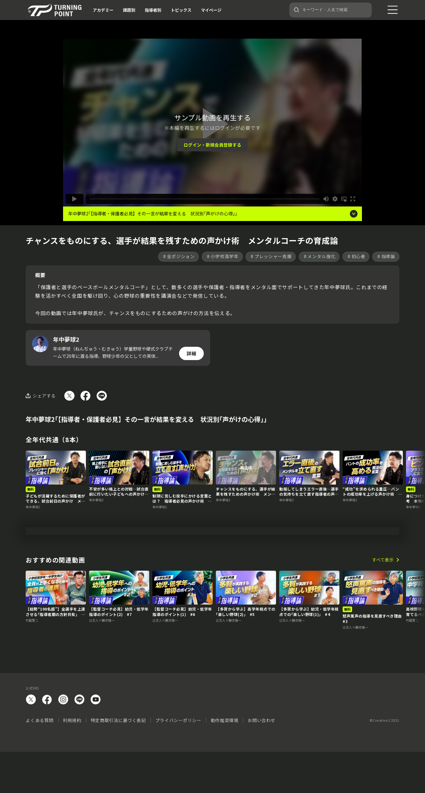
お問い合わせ (261, 761)
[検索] (296, 10)
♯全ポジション (178, 256)
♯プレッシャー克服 (271, 256)
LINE (79, 740)
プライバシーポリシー (178, 761)
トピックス (181, 10)
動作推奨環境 (224, 761)
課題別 (129, 10)
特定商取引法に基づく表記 (118, 761)
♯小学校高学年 (222, 256)
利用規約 (72, 761)
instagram (63, 740)
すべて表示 (383, 601)
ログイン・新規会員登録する (212, 145)
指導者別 (153, 10)
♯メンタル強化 (319, 256)
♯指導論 (386, 256)
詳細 (191, 353)
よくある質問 (39, 761)
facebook (47, 740)
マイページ (211, 10)
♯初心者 (356, 256)
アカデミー (103, 10)
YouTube (95, 740)
